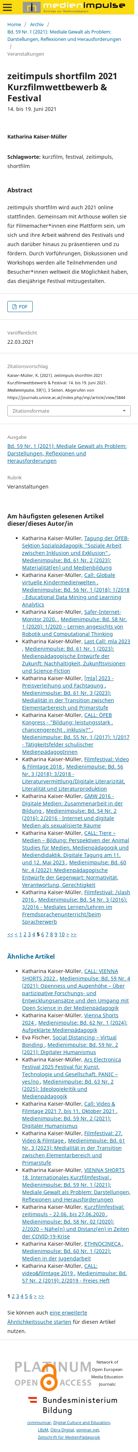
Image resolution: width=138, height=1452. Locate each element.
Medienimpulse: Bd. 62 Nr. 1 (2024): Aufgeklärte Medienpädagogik (74, 1026)
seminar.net (87, 1429)
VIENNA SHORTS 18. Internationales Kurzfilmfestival (73, 1173)
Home (14, 24)
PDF (23, 306)
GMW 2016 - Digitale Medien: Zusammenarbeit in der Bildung (72, 803)
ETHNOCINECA (103, 1243)
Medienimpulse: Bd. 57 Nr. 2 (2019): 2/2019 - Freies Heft (74, 1277)
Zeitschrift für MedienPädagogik (69, 1437)
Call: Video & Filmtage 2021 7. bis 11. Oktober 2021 (69, 1107)
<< (10, 934)
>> (74, 934)
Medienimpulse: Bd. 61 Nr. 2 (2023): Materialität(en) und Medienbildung (67, 564)
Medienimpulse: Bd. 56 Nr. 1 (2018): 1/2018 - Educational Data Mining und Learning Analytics (76, 597)
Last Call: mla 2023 (107, 641)
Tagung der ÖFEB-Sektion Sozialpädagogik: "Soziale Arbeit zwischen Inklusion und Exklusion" (75, 545)
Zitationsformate (31, 410)
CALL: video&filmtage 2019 (60, 1269)
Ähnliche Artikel (31, 956)
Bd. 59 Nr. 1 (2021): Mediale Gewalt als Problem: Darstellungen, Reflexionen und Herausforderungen (64, 35)
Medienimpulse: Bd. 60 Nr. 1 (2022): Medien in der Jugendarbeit (66, 1255)
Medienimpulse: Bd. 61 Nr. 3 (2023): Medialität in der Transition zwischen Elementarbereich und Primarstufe (68, 700)
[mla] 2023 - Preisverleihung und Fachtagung (68, 682)
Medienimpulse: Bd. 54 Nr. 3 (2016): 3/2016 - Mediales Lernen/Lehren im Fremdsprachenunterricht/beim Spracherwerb (74, 910)
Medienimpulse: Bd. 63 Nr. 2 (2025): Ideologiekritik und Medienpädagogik (68, 1089)
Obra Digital (62, 1429)
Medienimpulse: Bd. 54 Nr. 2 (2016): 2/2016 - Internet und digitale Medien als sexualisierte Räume (69, 818)
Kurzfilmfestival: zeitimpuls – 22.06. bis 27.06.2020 (73, 1210)
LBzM (43, 1429)
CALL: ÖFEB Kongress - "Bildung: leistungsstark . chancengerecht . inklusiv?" (67, 722)
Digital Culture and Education (81, 1422)
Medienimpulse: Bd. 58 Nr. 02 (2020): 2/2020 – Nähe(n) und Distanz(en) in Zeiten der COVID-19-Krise (75, 1229)
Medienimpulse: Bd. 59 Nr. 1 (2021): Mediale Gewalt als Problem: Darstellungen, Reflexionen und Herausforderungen (76, 1192)
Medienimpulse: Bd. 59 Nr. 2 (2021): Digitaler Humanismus (70, 1048)
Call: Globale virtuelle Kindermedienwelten (68, 578)
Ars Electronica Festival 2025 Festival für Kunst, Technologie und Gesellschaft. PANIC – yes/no (71, 1070)
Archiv (37, 24)
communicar (39, 1422)
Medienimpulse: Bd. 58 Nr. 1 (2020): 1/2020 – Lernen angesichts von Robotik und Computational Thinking (74, 626)
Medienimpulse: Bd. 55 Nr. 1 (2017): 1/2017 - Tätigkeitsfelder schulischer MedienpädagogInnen (76, 744)
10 (62, 934)
